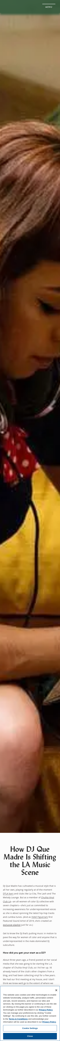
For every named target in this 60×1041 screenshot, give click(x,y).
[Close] (56, 990)
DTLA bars (8, 893)
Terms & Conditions (18, 1019)
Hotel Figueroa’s (39, 916)
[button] (48, 6)
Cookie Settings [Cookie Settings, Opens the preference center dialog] (30, 1028)
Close (30, 1036)
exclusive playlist (11, 924)
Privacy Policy (46, 1010)
